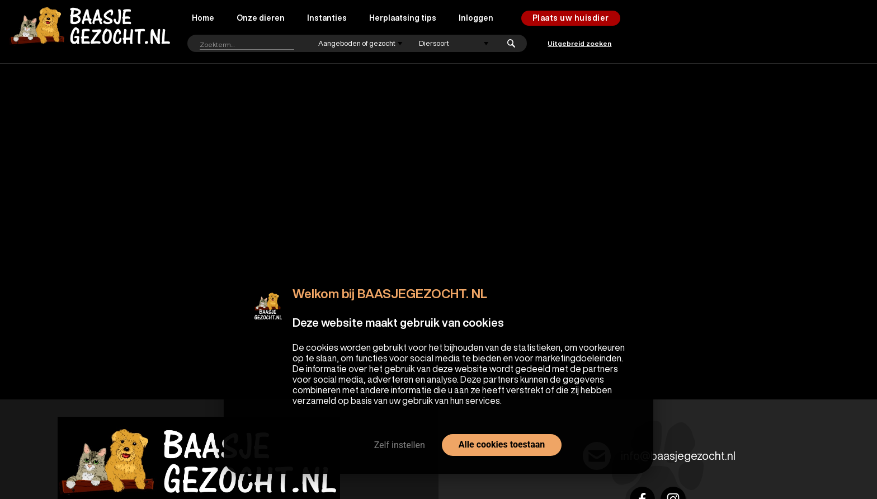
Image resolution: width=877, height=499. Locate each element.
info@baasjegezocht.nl (678, 456)
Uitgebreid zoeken (579, 43)
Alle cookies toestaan (502, 444)
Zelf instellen (399, 445)
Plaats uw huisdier (570, 18)
